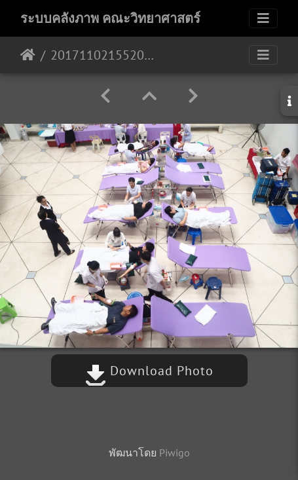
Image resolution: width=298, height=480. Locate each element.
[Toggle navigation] (263, 18)
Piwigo (174, 452)
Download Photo (149, 370)
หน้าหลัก (27, 55)
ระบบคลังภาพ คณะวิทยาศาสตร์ (110, 18)
